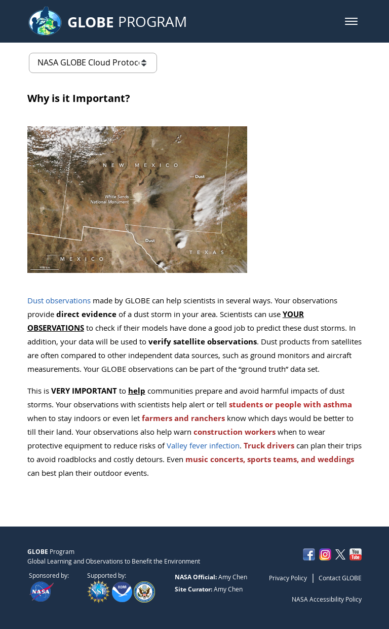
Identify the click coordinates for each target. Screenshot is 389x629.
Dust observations (59, 300)
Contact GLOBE (340, 578)
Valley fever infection (203, 445)
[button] (351, 21)
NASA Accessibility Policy (327, 599)
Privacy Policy (288, 578)
